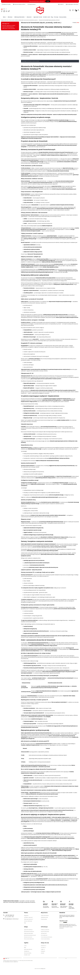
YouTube (43, 947)
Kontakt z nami (27, 954)
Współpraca (26, 951)
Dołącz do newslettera (65, 922)
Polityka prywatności (45, 929)
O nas (25, 945)
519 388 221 (61, 4)
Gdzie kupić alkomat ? (28, 919)
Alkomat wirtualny (27, 953)
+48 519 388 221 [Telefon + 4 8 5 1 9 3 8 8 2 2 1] (9, 915)
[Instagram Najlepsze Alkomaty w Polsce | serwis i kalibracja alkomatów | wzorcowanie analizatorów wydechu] (4, 11)
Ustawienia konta (44, 917)
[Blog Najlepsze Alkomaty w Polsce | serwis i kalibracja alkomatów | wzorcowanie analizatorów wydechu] (9, 11)
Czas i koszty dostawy (45, 938)
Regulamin (26, 915)
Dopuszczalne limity (45, 931)
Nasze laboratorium (28, 949)
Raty (25, 922)
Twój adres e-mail (63, 920)
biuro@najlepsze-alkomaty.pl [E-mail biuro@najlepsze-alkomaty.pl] (11, 918)
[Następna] (78, 1)
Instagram (43, 951)
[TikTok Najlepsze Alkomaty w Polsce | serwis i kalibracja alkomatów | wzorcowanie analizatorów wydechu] (8, 905)
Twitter (42, 949)
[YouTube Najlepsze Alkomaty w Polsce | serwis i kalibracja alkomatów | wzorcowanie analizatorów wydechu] (6, 11)
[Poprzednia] (2, 1)
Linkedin (42, 953)
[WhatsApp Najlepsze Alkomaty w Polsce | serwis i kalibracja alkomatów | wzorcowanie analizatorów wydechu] (11, 905)
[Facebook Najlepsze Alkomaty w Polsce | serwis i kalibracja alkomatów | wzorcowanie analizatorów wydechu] (1, 11)
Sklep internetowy (39, 968)
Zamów (47, 1)
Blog (25, 947)
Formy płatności (44, 935)
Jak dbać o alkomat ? (28, 917)
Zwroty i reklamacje (28, 921)
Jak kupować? (44, 933)
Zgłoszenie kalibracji (28, 929)
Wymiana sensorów (28, 937)
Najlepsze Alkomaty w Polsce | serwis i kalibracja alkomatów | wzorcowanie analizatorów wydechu (19, 20)
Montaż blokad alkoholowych (30, 935)
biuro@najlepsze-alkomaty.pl (72, 4)
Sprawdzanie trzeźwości (29, 931)
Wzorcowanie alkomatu (29, 938)
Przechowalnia (44, 919)
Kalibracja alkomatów (28, 933)
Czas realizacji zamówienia (46, 937)
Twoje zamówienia (45, 915)
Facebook (43, 945)
